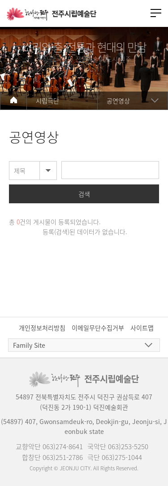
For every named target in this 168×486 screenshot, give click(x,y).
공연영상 (118, 100)
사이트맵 (142, 327)
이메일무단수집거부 (98, 327)
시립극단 (47, 100)
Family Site (29, 345)
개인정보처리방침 (42, 327)
